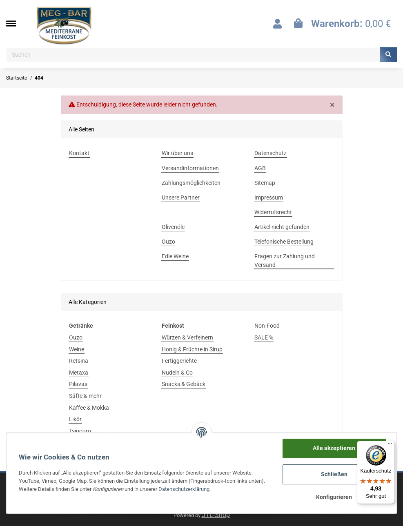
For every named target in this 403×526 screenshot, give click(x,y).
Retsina (78, 360)
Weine (76, 349)
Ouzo (168, 241)
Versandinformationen (190, 168)
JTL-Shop (216, 515)
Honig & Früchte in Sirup (192, 349)
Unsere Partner (181, 197)
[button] (277, 24)
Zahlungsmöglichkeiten (191, 183)
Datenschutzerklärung (183, 489)
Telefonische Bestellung (284, 241)
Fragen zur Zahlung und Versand (284, 260)
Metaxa (78, 372)
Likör (75, 419)
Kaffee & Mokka (89, 407)
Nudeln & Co (177, 372)
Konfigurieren (334, 497)
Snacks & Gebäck (183, 384)
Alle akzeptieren (334, 448)
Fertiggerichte (179, 360)
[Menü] (390, 446)
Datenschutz (270, 153)
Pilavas (78, 384)
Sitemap (264, 183)
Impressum (268, 197)
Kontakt (79, 153)
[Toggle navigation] (15, 23)
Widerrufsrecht (273, 212)
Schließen (334, 474)
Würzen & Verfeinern (187, 337)
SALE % (263, 337)
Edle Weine (175, 256)
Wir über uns (177, 153)
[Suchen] (193, 54)
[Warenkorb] (342, 23)
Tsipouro (80, 431)
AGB (260, 168)
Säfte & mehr (85, 396)
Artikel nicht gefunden (281, 227)
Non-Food (267, 325)
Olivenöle (173, 227)
